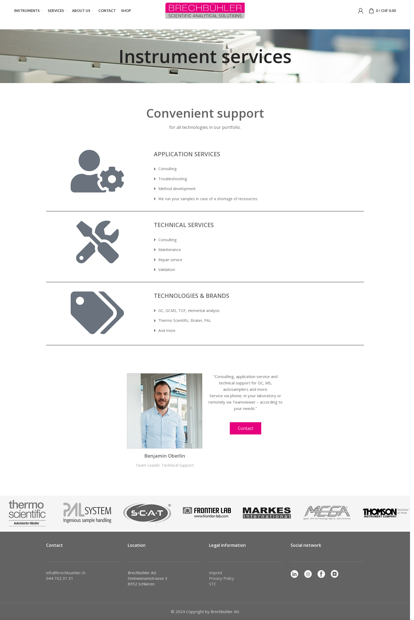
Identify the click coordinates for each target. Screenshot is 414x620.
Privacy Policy (221, 578)
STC (212, 583)
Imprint (215, 572)
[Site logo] (205, 10)
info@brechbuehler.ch (66, 572)
